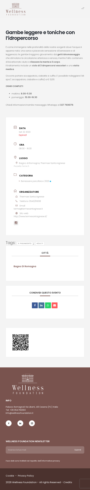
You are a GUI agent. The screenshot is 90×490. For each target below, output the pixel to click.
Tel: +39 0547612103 (16, 410)
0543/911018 (35, 201)
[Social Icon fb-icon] (9, 425)
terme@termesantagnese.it (28, 208)
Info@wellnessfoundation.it (19, 413)
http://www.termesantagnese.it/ (30, 216)
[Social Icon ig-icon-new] (32, 425)
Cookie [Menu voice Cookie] (10, 475)
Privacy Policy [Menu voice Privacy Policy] (26, 475)
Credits (67, 482)
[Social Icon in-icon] (20, 425)
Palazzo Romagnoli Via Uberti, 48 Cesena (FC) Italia (32, 406)
